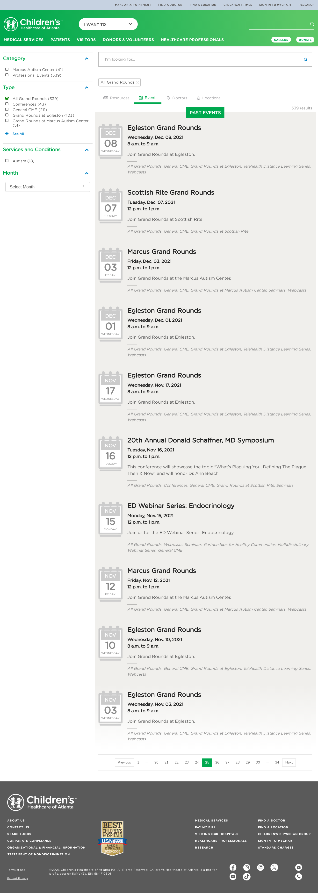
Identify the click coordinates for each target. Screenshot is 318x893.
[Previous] (124, 762)
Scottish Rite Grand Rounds (170, 192)
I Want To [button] (108, 24)
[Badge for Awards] (112, 838)
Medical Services (211, 820)
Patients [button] (60, 39)
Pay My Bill (205, 827)
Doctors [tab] (176, 98)
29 (248, 762)
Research (306, 5)
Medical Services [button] (23, 39)
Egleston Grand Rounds (164, 128)
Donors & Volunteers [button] (128, 39)
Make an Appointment (133, 5)
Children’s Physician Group (284, 834)
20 (156, 762)
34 (277, 762)
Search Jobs (19, 834)
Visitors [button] (86, 39)
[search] (306, 59)
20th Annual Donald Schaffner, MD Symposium (200, 440)
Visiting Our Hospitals (216, 834)
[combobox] (47, 187)
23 (187, 762)
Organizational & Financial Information (46, 847)
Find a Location (203, 5)
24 (197, 762)
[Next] (289, 762)
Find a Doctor (170, 5)
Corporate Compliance (29, 841)
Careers (281, 40)
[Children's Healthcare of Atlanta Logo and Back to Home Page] (33, 24)
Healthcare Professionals (221, 841)
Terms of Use (16, 870)
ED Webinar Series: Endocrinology (180, 506)
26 (217, 762)
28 (237, 762)
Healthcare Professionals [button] (192, 39)
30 (258, 762)
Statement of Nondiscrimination (38, 854)
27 (227, 762)
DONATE (305, 40)
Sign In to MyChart (275, 5)
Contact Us (18, 827)
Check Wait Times (238, 5)
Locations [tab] (208, 98)
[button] (315, 26)
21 (166, 762)
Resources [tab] (116, 98)
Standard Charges (276, 847)
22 (177, 762)
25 (207, 762)
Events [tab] (148, 97)
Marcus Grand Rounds (161, 252)
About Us (16, 820)
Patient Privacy (17, 878)
